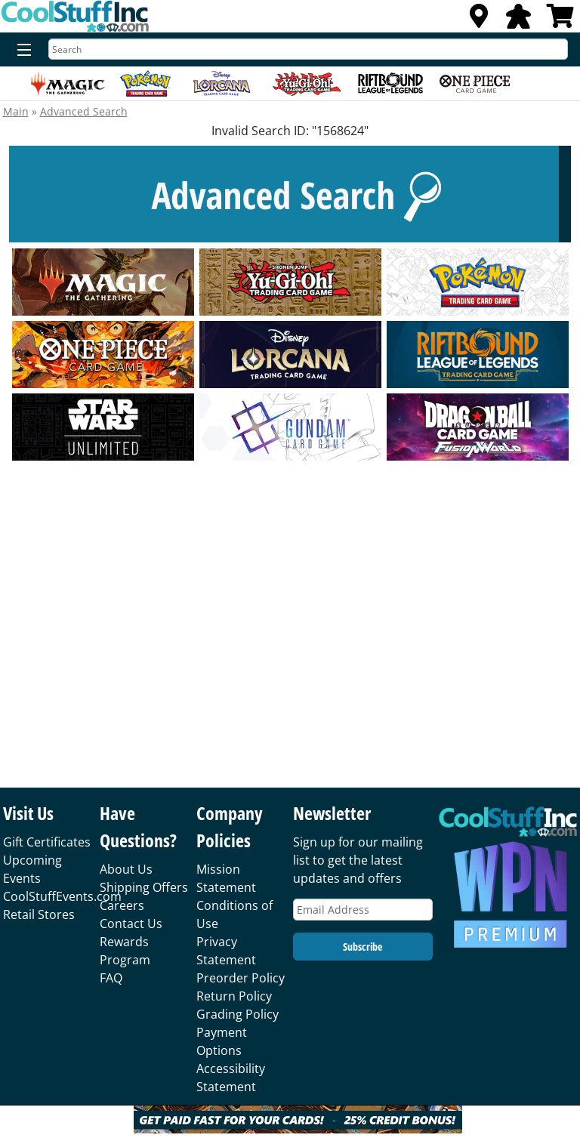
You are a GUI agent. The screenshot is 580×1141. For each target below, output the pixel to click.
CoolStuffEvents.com (62, 896)
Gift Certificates (47, 842)
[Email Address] (363, 910)
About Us (126, 869)
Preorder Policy (240, 978)
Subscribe (362, 946)
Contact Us (131, 923)
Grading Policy (237, 1014)
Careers (122, 905)
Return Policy (234, 996)
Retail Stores (39, 914)
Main (16, 111)
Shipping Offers (144, 887)
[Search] (308, 49)
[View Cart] (560, 20)
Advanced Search (84, 111)
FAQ (111, 978)
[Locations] (479, 20)
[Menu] (21, 50)
